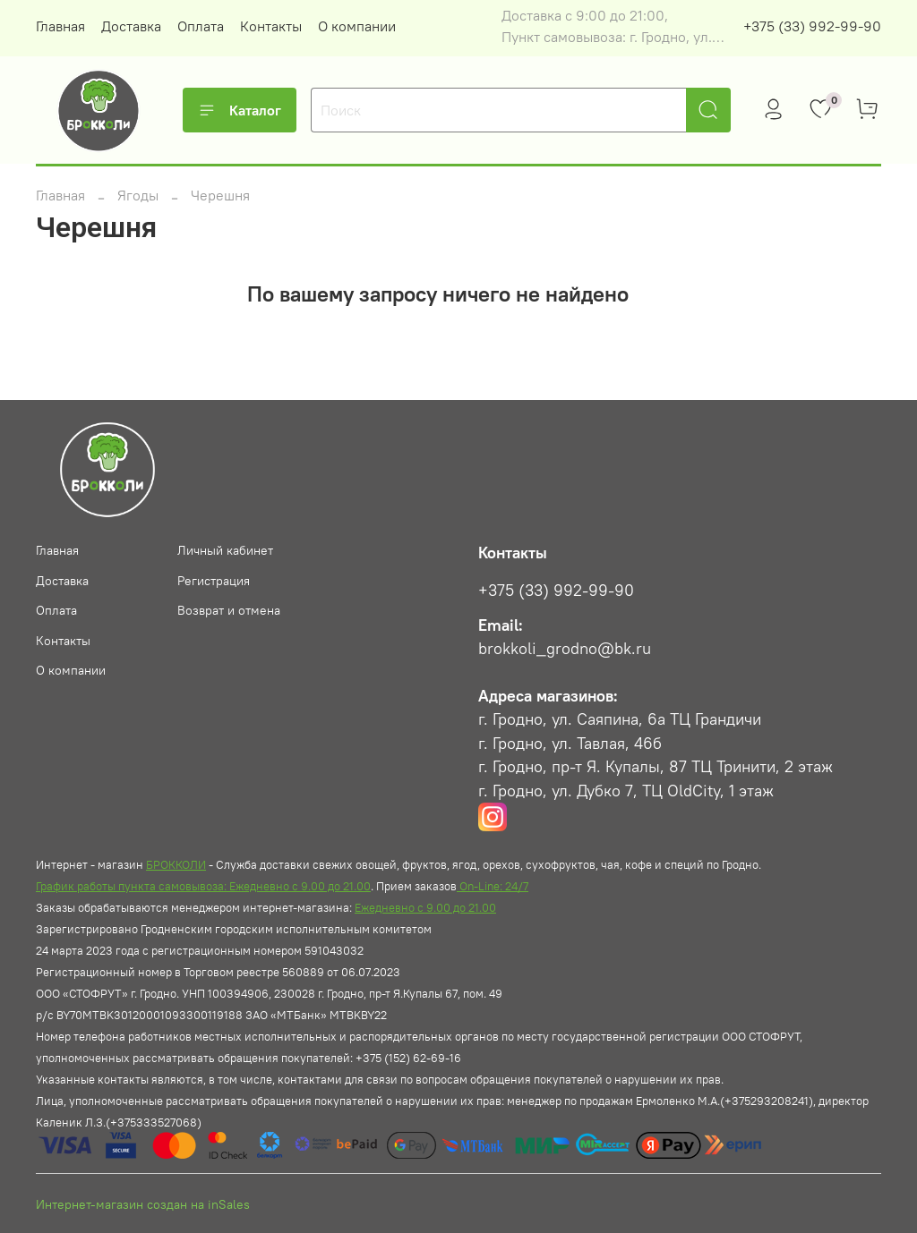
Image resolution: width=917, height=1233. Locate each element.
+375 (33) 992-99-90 (812, 26)
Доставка (131, 26)
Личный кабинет (225, 550)
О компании (357, 26)
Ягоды (138, 195)
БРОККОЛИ (176, 864)
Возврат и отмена (228, 610)
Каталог (239, 110)
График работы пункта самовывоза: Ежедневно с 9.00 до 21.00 (203, 886)
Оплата (200, 26)
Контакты (271, 26)
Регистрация (213, 581)
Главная (60, 26)
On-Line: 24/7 (492, 886)
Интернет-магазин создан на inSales (143, 1204)
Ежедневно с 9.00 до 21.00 (425, 907)
